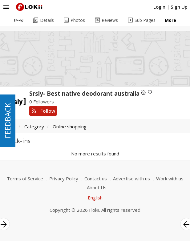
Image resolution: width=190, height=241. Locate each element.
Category (34, 126)
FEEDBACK (7, 120)
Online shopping (70, 126)
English (95, 198)
